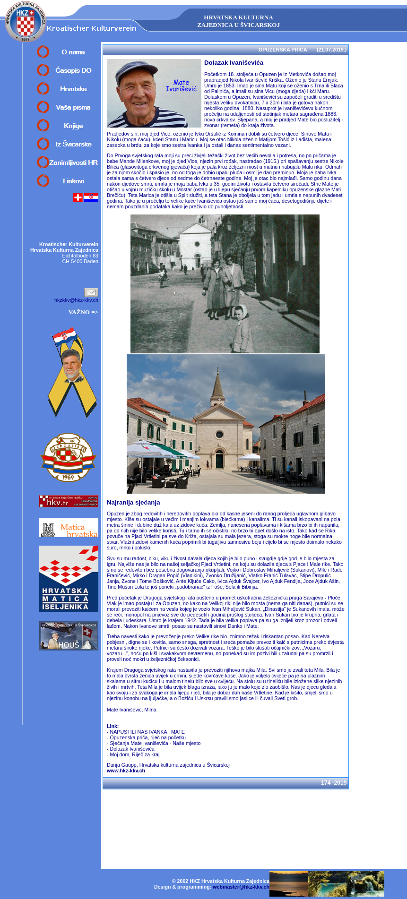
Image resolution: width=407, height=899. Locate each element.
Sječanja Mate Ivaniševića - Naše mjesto (155, 743)
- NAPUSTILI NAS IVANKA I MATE (146, 732)
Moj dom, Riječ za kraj (134, 754)
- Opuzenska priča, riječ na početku (146, 737)
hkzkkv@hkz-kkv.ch (76, 300)
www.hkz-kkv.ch (126, 770)
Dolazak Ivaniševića (132, 749)
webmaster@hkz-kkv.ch (241, 887)
